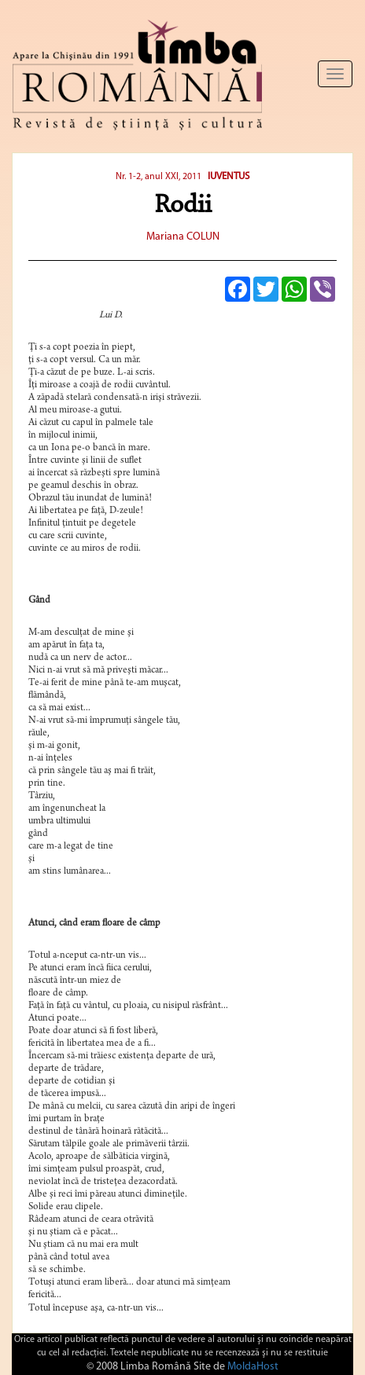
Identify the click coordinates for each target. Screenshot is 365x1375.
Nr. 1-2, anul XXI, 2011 (158, 177)
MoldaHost (252, 1367)
